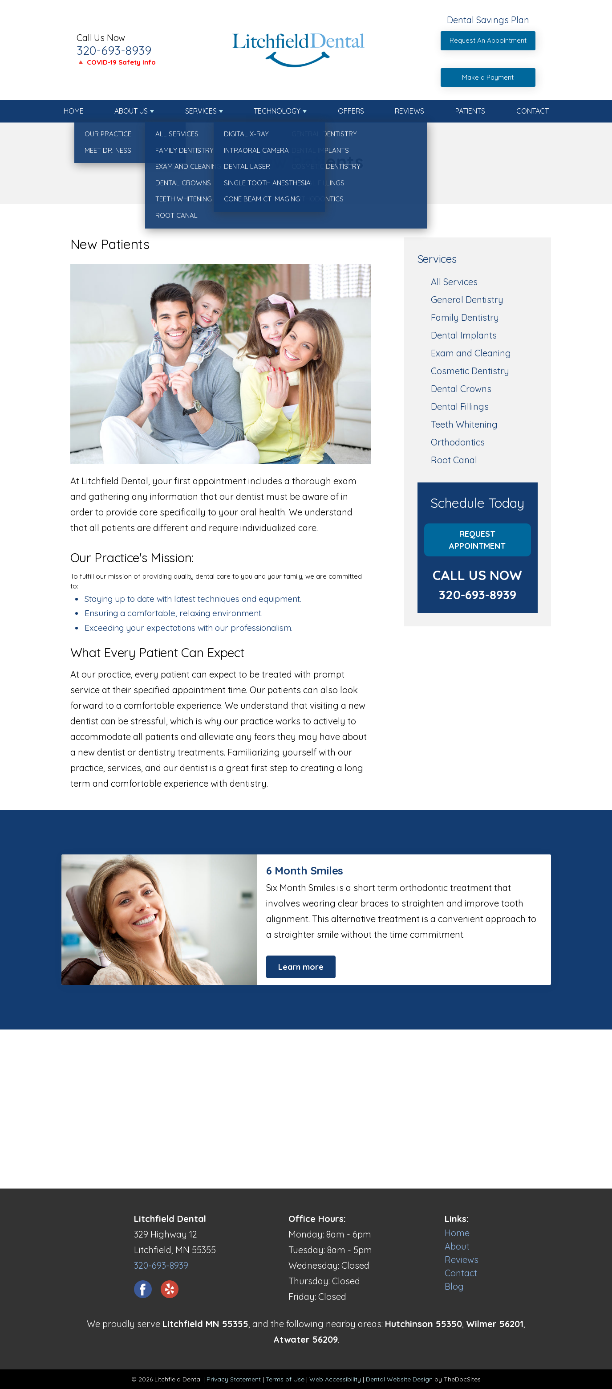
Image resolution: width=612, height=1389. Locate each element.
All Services (454, 281)
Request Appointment (477, 540)
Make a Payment (488, 77)
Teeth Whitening (464, 424)
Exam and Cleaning (471, 353)
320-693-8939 (114, 50)
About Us (131, 110)
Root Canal (454, 460)
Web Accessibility (335, 1379)
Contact (532, 110)
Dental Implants (464, 335)
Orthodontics (458, 442)
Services (201, 110)
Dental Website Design (399, 1379)
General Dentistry (467, 299)
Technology (277, 110)
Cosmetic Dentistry (470, 370)
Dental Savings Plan (488, 19)
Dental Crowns (461, 388)
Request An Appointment (488, 40)
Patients (470, 110)
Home (74, 110)
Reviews (409, 110)
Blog (454, 1286)
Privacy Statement (234, 1379)
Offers (351, 110)
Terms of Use (285, 1379)
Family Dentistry (465, 317)
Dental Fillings (460, 406)
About (457, 1246)
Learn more (301, 967)
